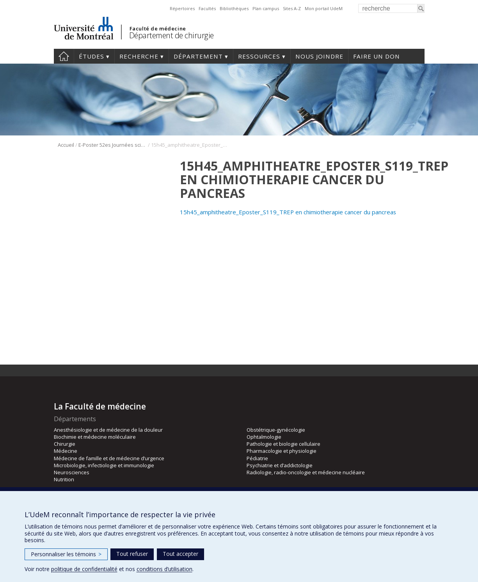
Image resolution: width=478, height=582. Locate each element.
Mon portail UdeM (324, 8)
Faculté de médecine (158, 28)
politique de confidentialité (84, 569)
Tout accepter (180, 553)
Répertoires (182, 8)
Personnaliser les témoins (66, 554)
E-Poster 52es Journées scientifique (112, 144)
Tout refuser (132, 553)
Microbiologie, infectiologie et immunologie (104, 465)
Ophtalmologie (264, 436)
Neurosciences (71, 472)
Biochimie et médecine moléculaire (95, 436)
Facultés (207, 8)
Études (91, 56)
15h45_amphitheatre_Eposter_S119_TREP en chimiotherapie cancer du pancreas (288, 212)
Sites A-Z (292, 8)
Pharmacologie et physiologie (281, 450)
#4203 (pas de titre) (64, 56)
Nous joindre (319, 56)
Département (198, 56)
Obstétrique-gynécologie (276, 429)
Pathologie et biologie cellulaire (283, 443)
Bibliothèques (234, 8)
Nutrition (64, 479)
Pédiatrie (257, 458)
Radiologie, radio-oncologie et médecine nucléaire (306, 472)
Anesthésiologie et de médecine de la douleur (108, 429)
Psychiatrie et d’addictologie (280, 465)
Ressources (259, 56)
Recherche (138, 56)
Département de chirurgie (171, 35)
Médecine (65, 450)
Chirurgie (64, 443)
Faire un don (376, 56)
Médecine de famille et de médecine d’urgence (109, 458)
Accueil (66, 144)
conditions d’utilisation (164, 569)
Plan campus (265, 8)
